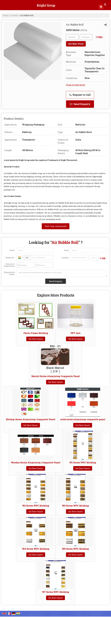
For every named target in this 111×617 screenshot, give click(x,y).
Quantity (65, 257)
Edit (99, 37)
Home (5, 15)
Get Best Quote (35, 339)
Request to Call (80, 94)
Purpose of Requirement (9, 265)
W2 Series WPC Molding (35, 505)
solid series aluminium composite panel (82, 419)
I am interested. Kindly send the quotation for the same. (61, 273)
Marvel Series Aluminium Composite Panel (55, 376)
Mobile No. (10, 257)
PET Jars (75, 333)
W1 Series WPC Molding (82, 462)
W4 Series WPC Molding (35, 548)
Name (12, 250)
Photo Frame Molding (35, 333)
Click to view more (75, 84)
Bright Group (46, 5)
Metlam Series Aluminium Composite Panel (30, 419)
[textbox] (86, 37)
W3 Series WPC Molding (75, 505)
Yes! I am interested (55, 226)
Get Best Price (76, 43)
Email (66, 250)
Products (14, 15)
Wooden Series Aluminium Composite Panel (35, 462)
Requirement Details (9, 273)
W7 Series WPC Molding (55, 592)
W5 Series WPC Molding (75, 548)
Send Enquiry (80, 104)
